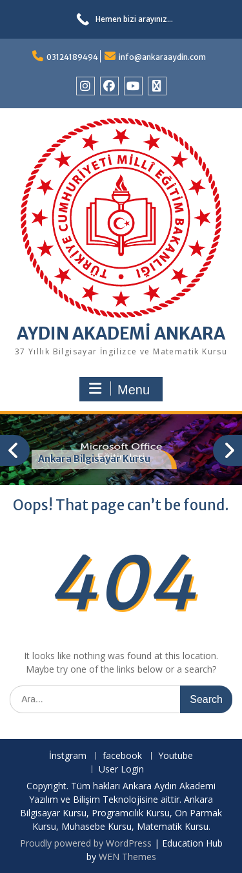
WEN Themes (127, 856)
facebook (122, 756)
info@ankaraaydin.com (162, 57)
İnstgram (67, 756)
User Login (121, 769)
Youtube (175, 756)
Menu (119, 389)
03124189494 (72, 57)
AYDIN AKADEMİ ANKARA (121, 333)
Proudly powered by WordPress (86, 843)
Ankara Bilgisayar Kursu (94, 459)
